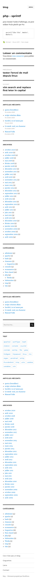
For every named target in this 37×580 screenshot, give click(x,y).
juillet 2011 (9, 210)
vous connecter (18, 56)
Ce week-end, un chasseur (15, 126)
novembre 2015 (11, 180)
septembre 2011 (11, 204)
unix (23, 362)
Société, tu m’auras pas (14, 121)
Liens (5, 565)
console (8, 267)
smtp (22, 358)
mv (30, 354)
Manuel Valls (10, 132)
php (6, 275)
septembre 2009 (11, 234)
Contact (6, 570)
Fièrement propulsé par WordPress (18, 576)
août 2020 (9, 152)
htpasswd (17, 354)
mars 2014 (9, 185)
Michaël (8, 42)
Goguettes (11, 264)
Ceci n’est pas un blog (11, 556)
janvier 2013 (9, 188)
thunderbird (8, 362)
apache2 (7, 342)
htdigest (7, 354)
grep (26, 350)
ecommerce (9, 269)
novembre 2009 (11, 229)
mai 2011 (8, 215)
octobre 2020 (10, 150)
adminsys (8, 253)
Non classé (24, 42)
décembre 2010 (11, 221)
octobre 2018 (10, 155)
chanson (8, 261)
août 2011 (8, 207)
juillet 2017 (9, 174)
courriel (23, 346)
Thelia (9, 278)
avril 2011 (8, 218)
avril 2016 (8, 177)
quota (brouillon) (11, 110)
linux (25, 354)
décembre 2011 (10, 202)
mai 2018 (8, 161)
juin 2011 (8, 212)
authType (16, 342)
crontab (7, 350)
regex (6, 358)
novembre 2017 (11, 172)
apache (7, 256)
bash (7, 259)
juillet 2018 (9, 158)
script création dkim (13, 115)
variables (7, 366)
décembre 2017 (10, 169)
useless (30, 362)
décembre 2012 (11, 191)
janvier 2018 (9, 166)
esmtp (14, 350)
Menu (31, 7)
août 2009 (9, 237)
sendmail (14, 358)
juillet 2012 (9, 196)
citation (7, 346)
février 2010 (9, 223)
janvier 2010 (9, 226)
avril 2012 (8, 199)
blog (5, 7)
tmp (6, 283)
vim (6, 286)
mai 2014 (8, 182)
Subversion (9, 280)
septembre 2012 (11, 193)
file (21, 350)
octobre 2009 (10, 232)
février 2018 (9, 163)
